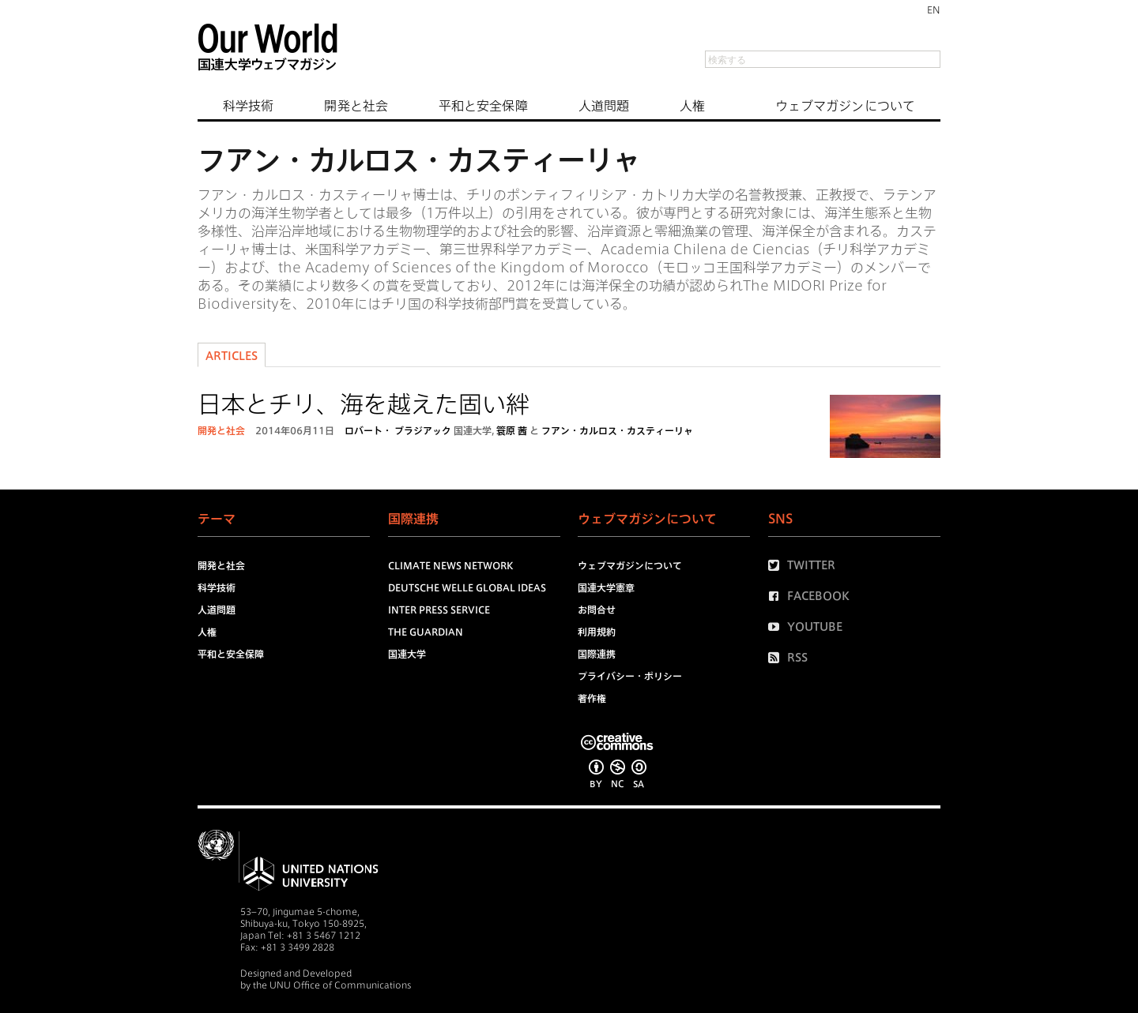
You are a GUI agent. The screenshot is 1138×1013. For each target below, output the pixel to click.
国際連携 (597, 653)
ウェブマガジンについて (845, 105)
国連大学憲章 (606, 587)
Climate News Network (450, 565)
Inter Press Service (439, 609)
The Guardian (425, 631)
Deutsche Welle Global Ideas (467, 587)
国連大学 (473, 430)
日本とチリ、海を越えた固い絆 (363, 404)
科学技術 (248, 105)
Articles (231, 356)
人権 (692, 105)
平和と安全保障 (483, 105)
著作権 (592, 698)
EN (933, 9)
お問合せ (597, 609)
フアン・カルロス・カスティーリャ (617, 430)
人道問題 (603, 105)
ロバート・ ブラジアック (398, 430)
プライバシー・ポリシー (630, 676)
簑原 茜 (511, 430)
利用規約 (597, 631)
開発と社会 (356, 105)
